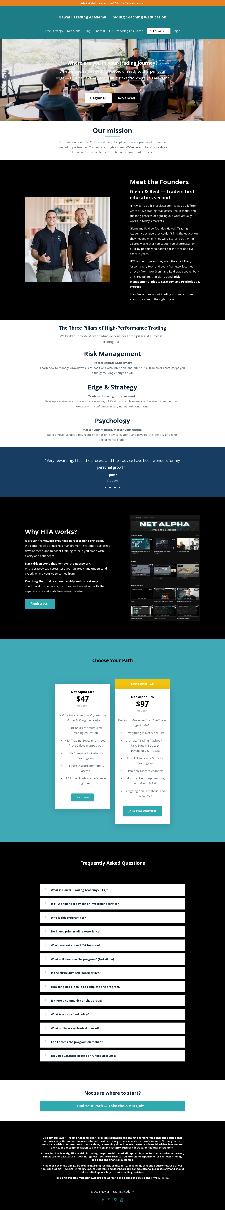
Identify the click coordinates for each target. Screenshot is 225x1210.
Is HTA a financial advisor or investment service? (85, 904)
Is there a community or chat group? (76, 1000)
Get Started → (159, 31)
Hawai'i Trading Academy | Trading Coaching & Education (112, 17)
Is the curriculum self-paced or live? (76, 973)
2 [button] (110, 487)
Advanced (126, 98)
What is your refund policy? (70, 1014)
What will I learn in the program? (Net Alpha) (82, 959)
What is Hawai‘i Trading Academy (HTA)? (79, 890)
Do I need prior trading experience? (76, 931)
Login (176, 31)
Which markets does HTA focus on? (75, 945)
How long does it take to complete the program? (85, 987)
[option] (112, 467)
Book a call (40, 603)
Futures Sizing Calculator (126, 31)
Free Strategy (54, 31)
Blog (87, 31)
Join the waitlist (142, 811)
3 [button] (115, 487)
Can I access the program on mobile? (77, 1042)
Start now (82, 797)
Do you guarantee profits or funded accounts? (83, 1056)
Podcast (99, 31)
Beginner (98, 98)
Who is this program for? (68, 917)
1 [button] (105, 487)
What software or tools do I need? (75, 1028)
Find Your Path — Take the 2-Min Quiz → (112, 1106)
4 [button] (119, 487)
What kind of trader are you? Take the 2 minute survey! (112, 3)
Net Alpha (73, 31)
